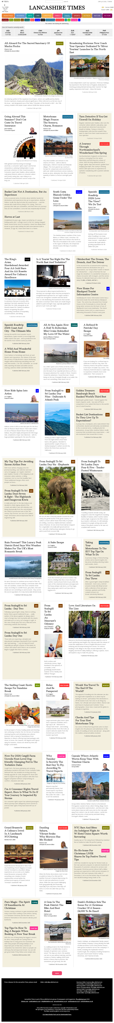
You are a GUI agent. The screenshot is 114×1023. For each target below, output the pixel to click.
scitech (87, 16)
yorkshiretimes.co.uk (86, 1001)
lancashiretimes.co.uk (60, 1001)
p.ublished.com (81, 999)
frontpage (8, 16)
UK (79, 20)
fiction (107, 16)
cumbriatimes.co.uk (35, 1001)
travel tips (74, 20)
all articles (5, 20)
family (57, 16)
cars (38, 16)
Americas (17, 20)
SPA (69, 20)
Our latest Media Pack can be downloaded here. (57, 1014)
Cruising (27, 20)
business (20, 16)
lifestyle (47, 16)
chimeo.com (24, 1001)
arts (30, 16)
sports (77, 16)
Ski (66, 20)
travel (67, 16)
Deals (32, 20)
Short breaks (60, 20)
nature (97, 16)
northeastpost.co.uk (74, 1001)
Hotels (43, 20)
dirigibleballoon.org (47, 1001)
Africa (11, 20)
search (66, 1)
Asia (22, 20)
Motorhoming (50, 20)
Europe (37, 20)
